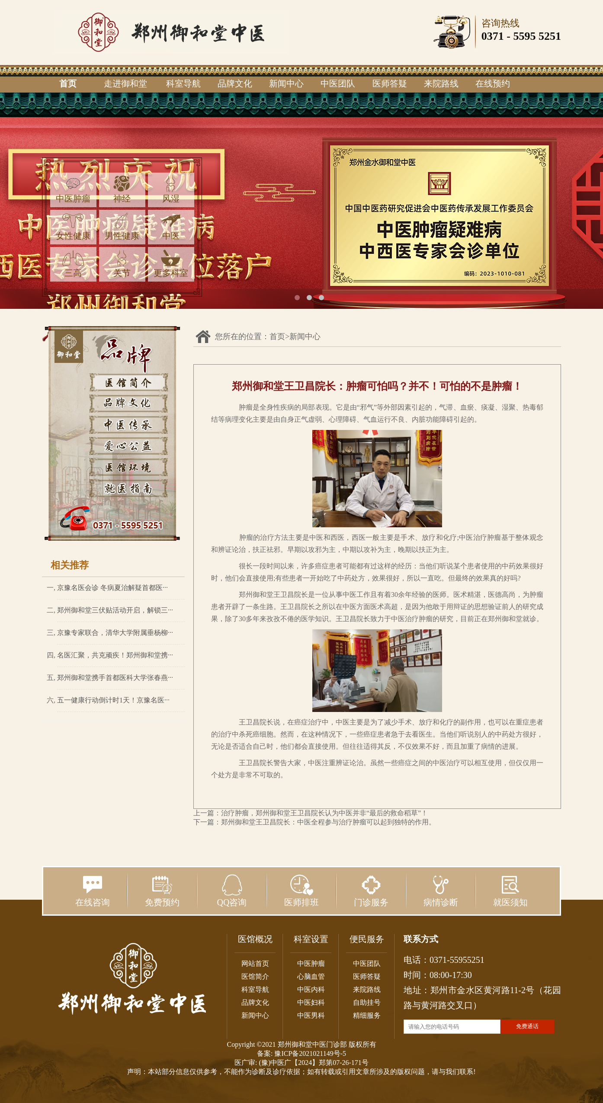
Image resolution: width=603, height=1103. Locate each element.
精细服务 (367, 1015)
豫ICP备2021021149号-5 (310, 1053)
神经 (122, 189)
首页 (68, 83)
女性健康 (73, 226)
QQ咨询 (232, 890)
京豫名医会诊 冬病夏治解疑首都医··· (112, 587)
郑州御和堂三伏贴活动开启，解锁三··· (115, 610)
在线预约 (492, 83)
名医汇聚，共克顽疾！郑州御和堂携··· (115, 655)
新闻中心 (286, 83)
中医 (171, 226)
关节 (122, 264)
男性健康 (122, 226)
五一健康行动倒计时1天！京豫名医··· (113, 700)
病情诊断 (440, 890)
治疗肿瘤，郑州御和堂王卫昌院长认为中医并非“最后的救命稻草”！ (324, 813)
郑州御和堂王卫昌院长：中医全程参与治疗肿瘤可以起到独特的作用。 (328, 822)
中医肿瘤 (73, 189)
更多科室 (171, 264)
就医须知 (510, 890)
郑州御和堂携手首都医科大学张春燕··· (115, 677)
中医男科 (311, 1015)
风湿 (171, 189)
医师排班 (301, 890)
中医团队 (338, 83)
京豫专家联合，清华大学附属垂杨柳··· (115, 632)
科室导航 (183, 83)
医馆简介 (255, 976)
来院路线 (441, 83)
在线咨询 (92, 890)
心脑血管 (311, 976)
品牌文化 (235, 83)
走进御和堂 (125, 83)
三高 (73, 264)
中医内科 (311, 989)
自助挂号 (367, 1002)
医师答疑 (389, 83)
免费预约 (162, 890)
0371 (492, 36)
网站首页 (255, 963)
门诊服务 (371, 890)
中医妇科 (311, 1002)
